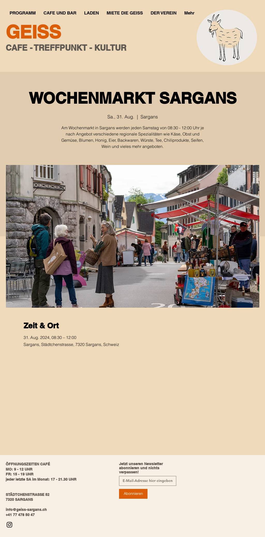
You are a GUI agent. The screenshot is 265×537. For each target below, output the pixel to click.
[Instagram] (9, 524)
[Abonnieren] (133, 494)
